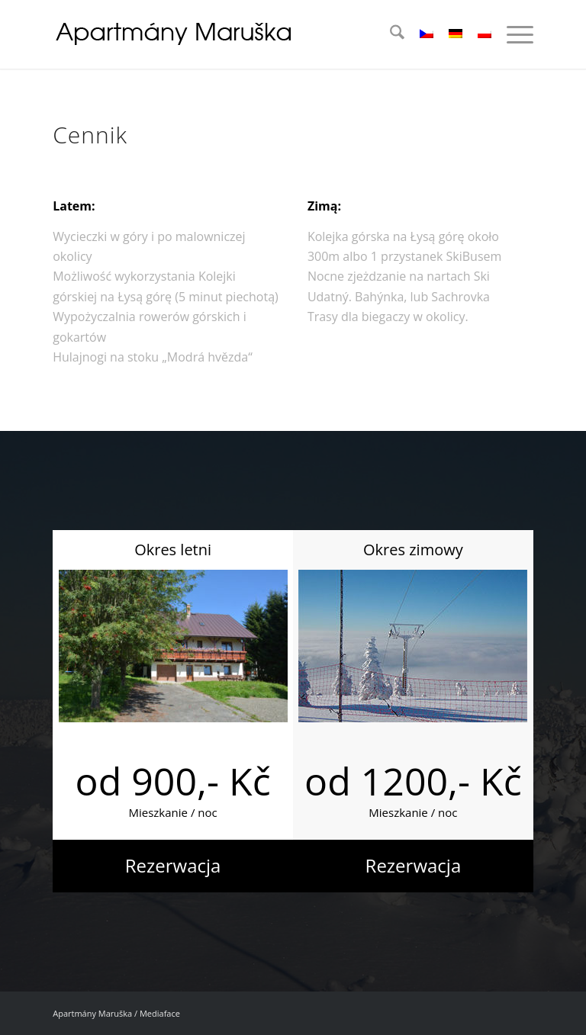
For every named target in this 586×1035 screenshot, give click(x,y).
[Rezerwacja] (173, 866)
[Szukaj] (389, 34)
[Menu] (512, 34)
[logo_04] (175, 34)
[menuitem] (389, 34)
